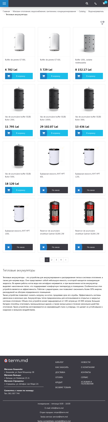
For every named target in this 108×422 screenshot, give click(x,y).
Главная (6, 11)
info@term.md (57, 408)
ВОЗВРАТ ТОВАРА (63, 387)
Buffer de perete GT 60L (50, 59)
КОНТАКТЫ (86, 372)
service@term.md (60, 416)
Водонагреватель (96, 11)
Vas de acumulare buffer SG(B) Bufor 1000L (53, 118)
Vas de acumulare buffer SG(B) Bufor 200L (18, 118)
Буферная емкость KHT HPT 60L (52, 175)
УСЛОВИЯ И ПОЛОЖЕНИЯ (87, 383)
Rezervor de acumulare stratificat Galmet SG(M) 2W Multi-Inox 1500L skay (87, 232)
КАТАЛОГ (59, 362)
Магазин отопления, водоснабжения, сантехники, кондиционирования (44, 11)
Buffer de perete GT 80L (15, 59)
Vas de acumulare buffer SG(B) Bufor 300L (88, 118)
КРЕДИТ (58, 382)
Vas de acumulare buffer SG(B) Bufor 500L (18, 175)
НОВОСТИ (85, 362)
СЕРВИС (84, 377)
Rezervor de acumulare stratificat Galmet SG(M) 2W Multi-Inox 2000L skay (52, 232)
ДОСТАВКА (60, 372)
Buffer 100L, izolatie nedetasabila (83, 61)
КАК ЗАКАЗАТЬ (61, 367)
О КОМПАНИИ (87, 367)
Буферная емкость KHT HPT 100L (17, 232)
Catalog (82, 11)
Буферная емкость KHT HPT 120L (87, 175)
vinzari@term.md (61, 412)
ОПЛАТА (59, 377)
